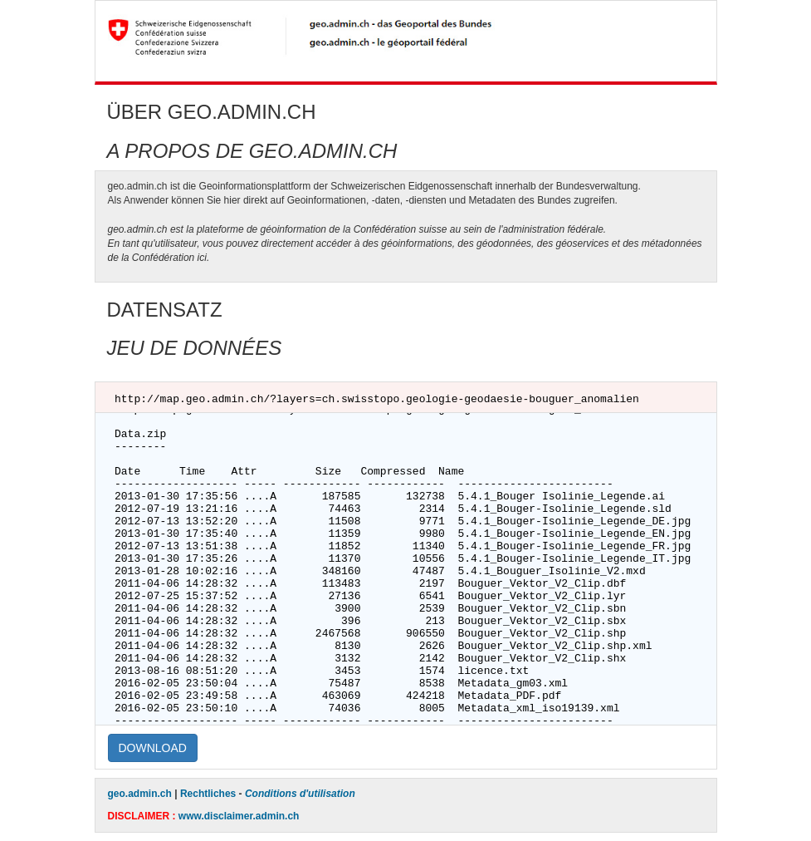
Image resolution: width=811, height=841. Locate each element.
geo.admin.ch (140, 793)
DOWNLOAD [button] (153, 748)
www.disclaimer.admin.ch (239, 816)
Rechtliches (208, 793)
